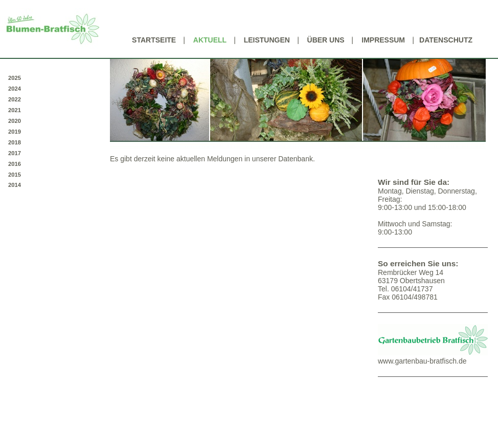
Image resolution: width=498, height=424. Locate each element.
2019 (14, 132)
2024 (14, 89)
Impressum (383, 40)
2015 (14, 175)
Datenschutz (445, 40)
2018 (14, 142)
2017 (14, 153)
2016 (14, 164)
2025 (14, 78)
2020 (14, 121)
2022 (14, 99)
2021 (14, 110)
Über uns (326, 40)
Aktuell (210, 40)
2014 (14, 185)
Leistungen (267, 40)
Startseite (154, 40)
